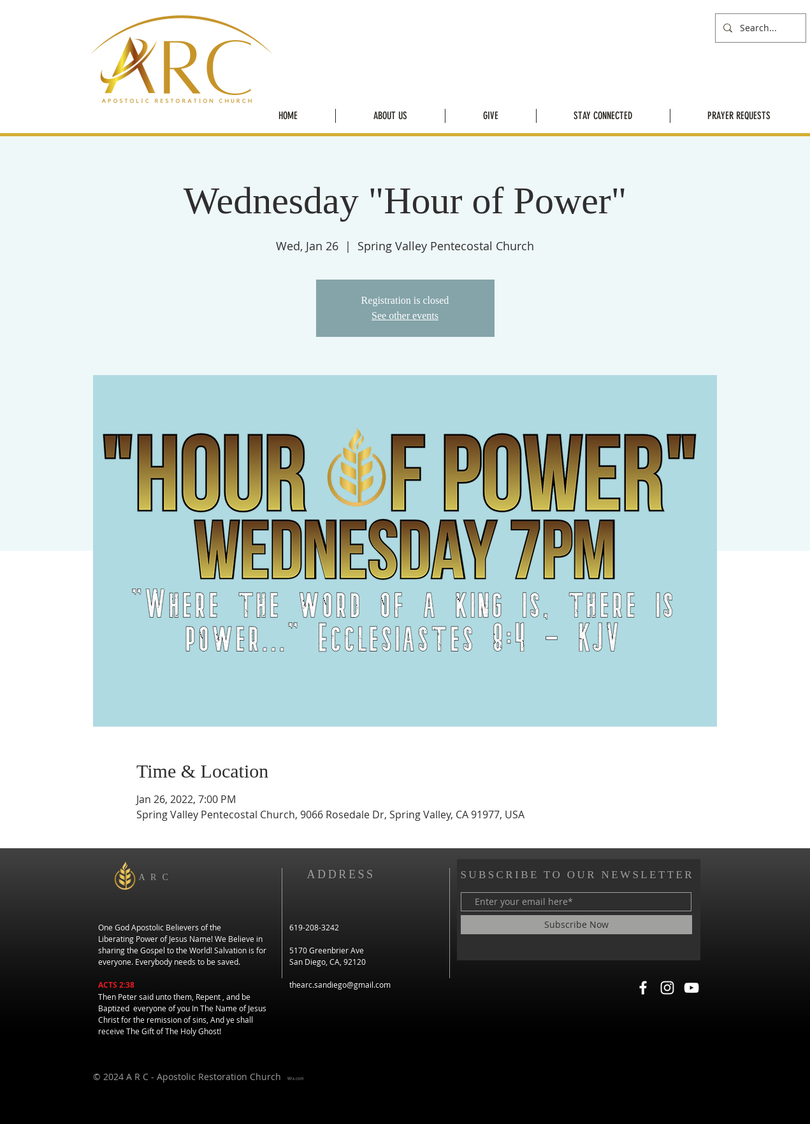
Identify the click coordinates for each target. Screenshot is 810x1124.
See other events (405, 315)
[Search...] (759, 28)
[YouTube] (691, 988)
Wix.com (295, 1078)
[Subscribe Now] (576, 924)
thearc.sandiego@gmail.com (340, 984)
